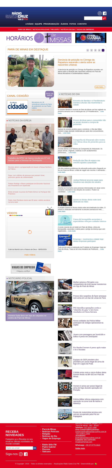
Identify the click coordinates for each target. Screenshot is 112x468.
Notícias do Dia (68, 29)
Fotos (72, 24)
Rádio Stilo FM (49, 445)
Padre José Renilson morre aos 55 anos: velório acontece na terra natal (29, 201)
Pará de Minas (24, 29)
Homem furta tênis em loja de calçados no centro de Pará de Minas (27, 317)
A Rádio (29, 24)
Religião (55, 29)
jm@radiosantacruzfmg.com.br (87, 438)
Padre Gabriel (48, 447)
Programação (51, 24)
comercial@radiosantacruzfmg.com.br (90, 432)
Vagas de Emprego (85, 29)
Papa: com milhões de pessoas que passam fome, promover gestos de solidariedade (26, 176)
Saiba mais (80, 448)
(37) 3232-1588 (90, 428)
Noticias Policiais (41, 29)
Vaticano (46, 451)
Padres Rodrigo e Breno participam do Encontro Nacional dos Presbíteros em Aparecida (29, 184)
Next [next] (108, 71)
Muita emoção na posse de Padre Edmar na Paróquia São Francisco (29, 193)
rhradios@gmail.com (83, 442)
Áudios (64, 24)
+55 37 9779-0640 (92, 445)
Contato (82, 24)
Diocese (45, 449)
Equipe (38, 24)
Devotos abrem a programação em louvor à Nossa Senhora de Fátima (30, 168)
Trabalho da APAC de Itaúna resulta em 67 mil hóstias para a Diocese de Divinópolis (29, 159)
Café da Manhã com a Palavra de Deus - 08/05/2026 (27, 249)
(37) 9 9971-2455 (83, 434)
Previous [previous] (4, 71)
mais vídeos (29, 255)
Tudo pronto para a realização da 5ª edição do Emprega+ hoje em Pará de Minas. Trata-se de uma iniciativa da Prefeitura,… (82, 249)
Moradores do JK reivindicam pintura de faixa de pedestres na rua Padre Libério (42, 106)
